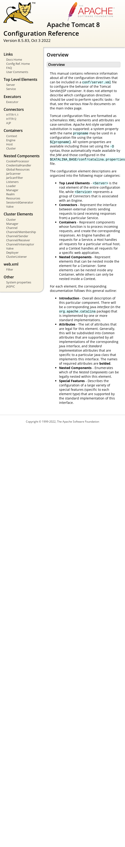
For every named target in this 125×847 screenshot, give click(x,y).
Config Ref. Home (18, 64)
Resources (13, 198)
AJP (8, 123)
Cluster (11, 148)
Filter (9, 269)
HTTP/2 (11, 119)
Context (11, 136)
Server (10, 85)
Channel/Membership (21, 232)
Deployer (12, 252)
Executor (12, 102)
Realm (10, 194)
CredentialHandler (18, 165)
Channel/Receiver (18, 240)
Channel (11, 228)
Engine (10, 140)
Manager (12, 190)
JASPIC (10, 286)
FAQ (9, 68)
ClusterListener (16, 257)
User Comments (17, 72)
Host (9, 144)
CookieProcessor (17, 161)
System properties (18, 282)
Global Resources (18, 169)
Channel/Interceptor (20, 244)
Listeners (12, 182)
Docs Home (14, 59)
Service (11, 89)
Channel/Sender (17, 236)
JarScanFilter (14, 178)
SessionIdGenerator (19, 202)
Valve (10, 206)
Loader (11, 186)
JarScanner (13, 173)
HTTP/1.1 (12, 115)
